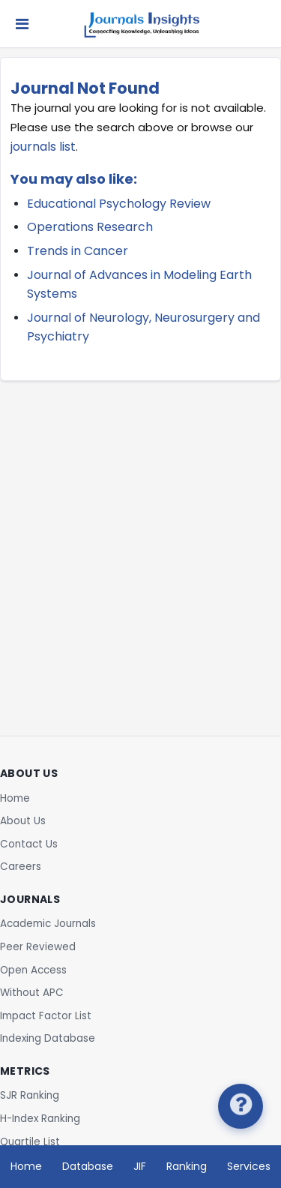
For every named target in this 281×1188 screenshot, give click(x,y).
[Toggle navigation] (22, 24)
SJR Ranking (29, 1095)
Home (15, 798)
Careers (20, 867)
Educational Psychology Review (119, 203)
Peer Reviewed (38, 947)
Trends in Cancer (77, 251)
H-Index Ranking (40, 1119)
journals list (43, 146)
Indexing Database (47, 1038)
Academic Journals (48, 923)
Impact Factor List (45, 1016)
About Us (23, 821)
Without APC (32, 993)
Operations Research (90, 227)
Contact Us (29, 844)
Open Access (33, 970)
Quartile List (30, 1142)
